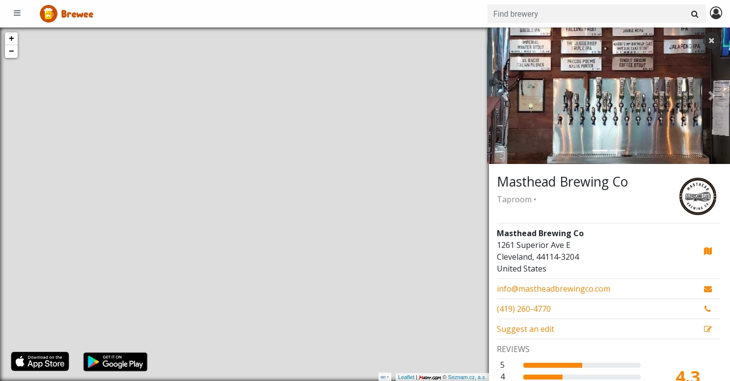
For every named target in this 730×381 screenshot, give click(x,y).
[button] (505, 95)
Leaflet (404, 377)
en (383, 377)
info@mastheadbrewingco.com (553, 288)
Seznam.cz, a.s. (465, 377)
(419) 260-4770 (524, 308)
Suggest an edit (525, 329)
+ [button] (11, 39)
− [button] (11, 51)
